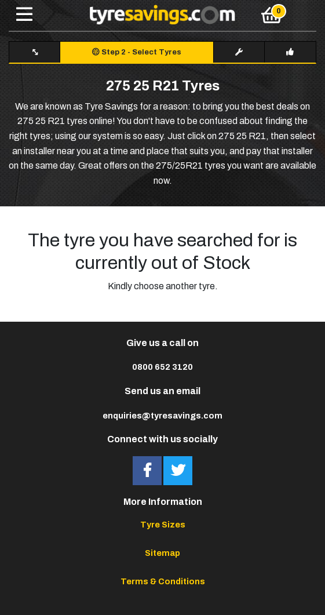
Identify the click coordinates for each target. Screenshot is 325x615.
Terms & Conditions (162, 581)
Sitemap (162, 553)
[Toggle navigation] (24, 15)
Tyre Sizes (162, 524)
